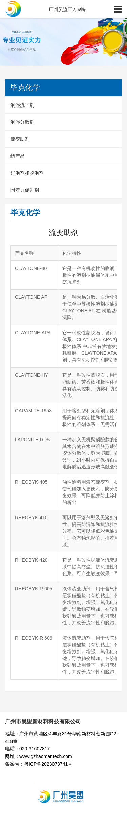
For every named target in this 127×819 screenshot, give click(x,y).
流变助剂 (19, 139)
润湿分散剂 (22, 122)
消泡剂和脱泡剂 (27, 173)
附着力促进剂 (24, 190)
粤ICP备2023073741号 (48, 764)
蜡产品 (17, 156)
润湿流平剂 (22, 105)
